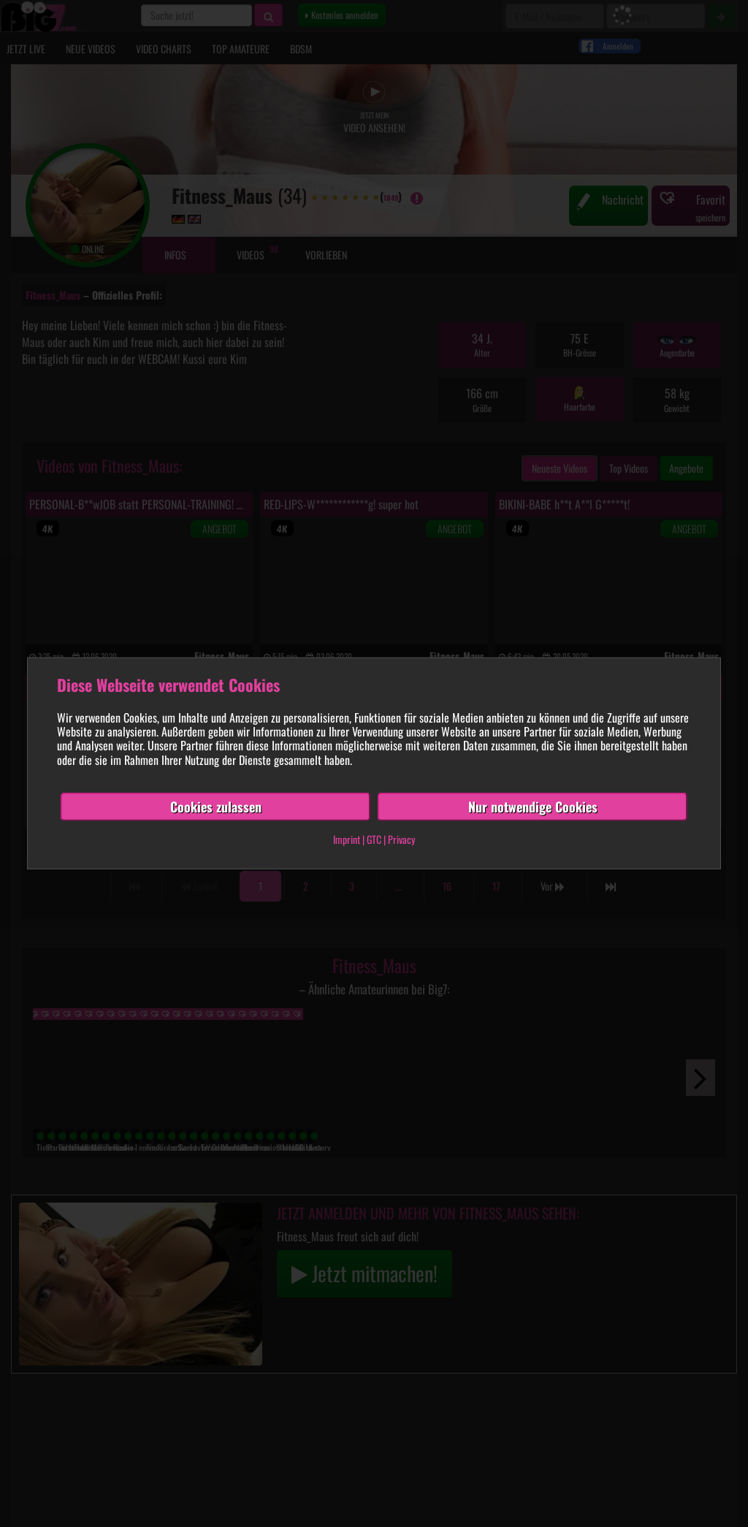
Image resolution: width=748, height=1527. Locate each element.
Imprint (346, 839)
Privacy (401, 839)
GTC (374, 839)
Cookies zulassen (216, 806)
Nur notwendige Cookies (533, 806)
